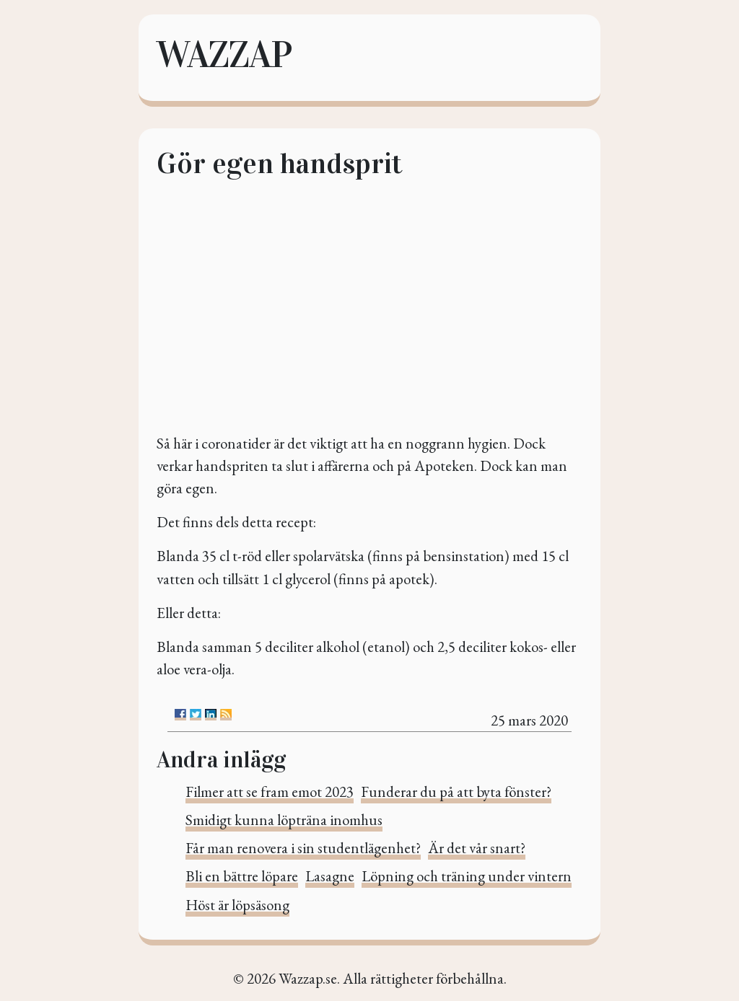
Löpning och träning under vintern (467, 876)
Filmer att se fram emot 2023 (269, 791)
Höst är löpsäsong (237, 904)
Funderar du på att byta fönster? (456, 791)
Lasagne (329, 876)
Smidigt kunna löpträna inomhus (283, 819)
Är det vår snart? (476, 847)
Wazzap (224, 54)
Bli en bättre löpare (241, 876)
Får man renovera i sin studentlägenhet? (303, 847)
